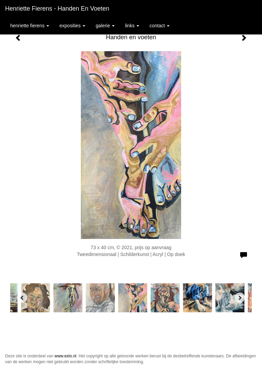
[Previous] (22, 298)
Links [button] (132, 25)
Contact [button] (159, 25)
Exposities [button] (72, 25)
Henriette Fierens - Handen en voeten (57, 8)
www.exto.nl (65, 356)
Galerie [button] (105, 25)
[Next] (240, 298)
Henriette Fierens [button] (29, 25)
